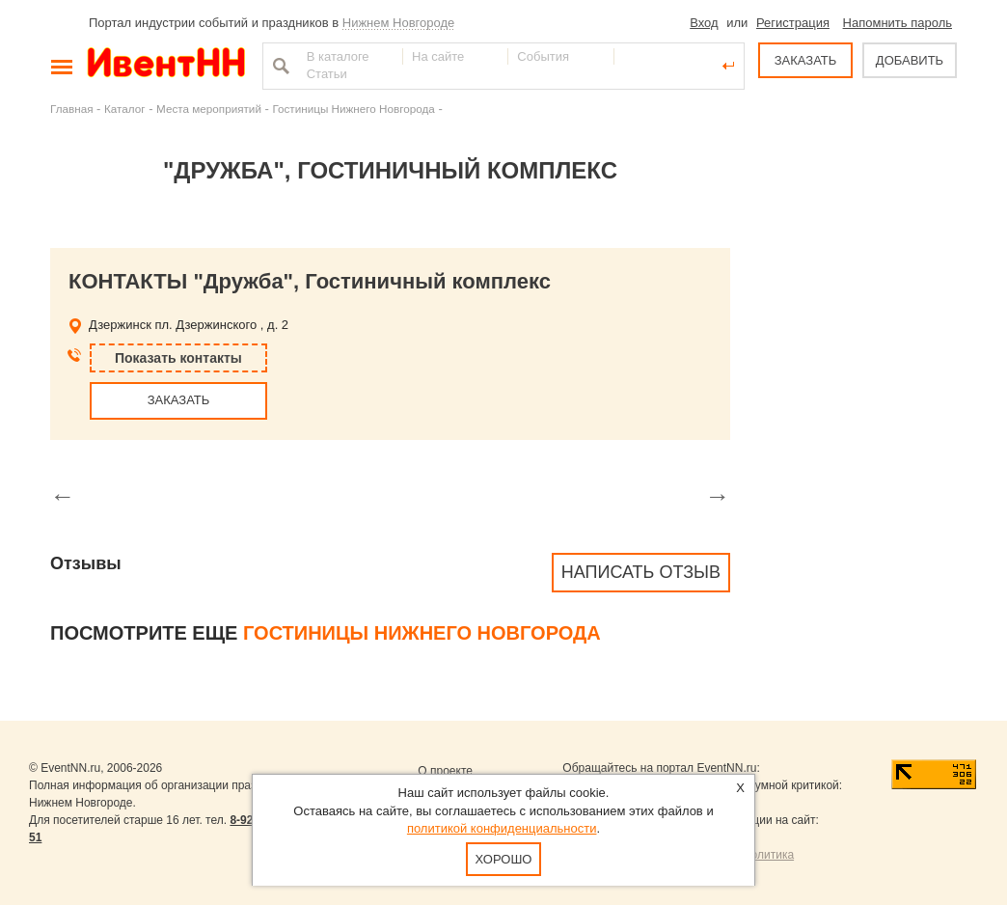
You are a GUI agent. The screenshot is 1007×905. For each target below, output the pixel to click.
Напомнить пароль (897, 22)
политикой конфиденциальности (502, 828)
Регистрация (793, 22)
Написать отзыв (641, 572)
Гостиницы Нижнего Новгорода (353, 108)
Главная (71, 108)
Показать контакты (178, 358)
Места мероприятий (208, 108)
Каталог (125, 108)
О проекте (445, 771)
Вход (704, 22)
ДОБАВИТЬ (909, 60)
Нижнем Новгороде (398, 22)
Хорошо (504, 859)
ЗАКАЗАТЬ (806, 60)
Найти (278, 65)
